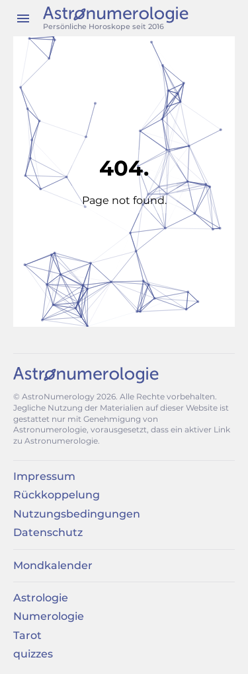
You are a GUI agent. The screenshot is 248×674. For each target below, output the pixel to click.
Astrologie (40, 597)
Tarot (27, 635)
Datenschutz (48, 532)
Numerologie (48, 616)
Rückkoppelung (56, 495)
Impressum (44, 476)
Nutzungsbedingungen (76, 514)
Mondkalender (53, 565)
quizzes (33, 654)
